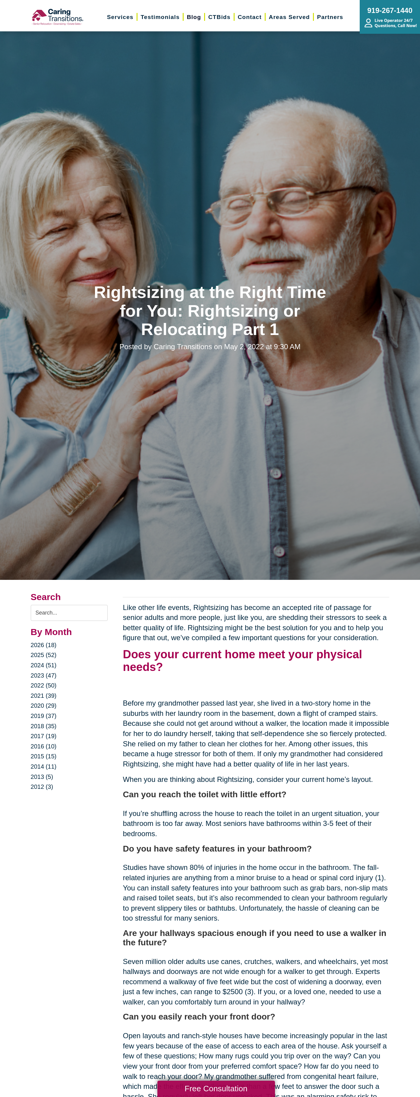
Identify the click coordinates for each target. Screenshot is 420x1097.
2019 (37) (44, 716)
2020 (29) (44, 705)
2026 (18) (44, 645)
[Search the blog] (69, 613)
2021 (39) (44, 695)
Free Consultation (216, 1088)
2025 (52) (44, 655)
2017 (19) (44, 736)
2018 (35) (44, 726)
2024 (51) (44, 665)
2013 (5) (42, 776)
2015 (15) (44, 756)
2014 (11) (44, 766)
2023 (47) (44, 675)
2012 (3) (42, 786)
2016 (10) (44, 746)
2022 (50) (44, 685)
